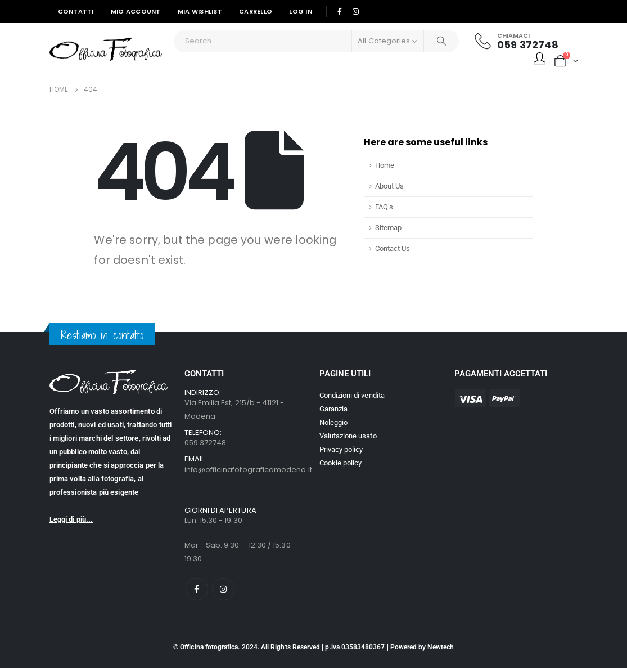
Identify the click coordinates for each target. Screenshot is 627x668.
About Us (389, 186)
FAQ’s (384, 207)
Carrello (255, 11)
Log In (300, 11)
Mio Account (136, 11)
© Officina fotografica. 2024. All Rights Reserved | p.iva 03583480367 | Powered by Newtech (313, 647)
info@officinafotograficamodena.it (248, 469)
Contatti (76, 11)
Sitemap (388, 227)
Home (384, 165)
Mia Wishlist (200, 11)
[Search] (441, 41)
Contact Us (392, 248)
